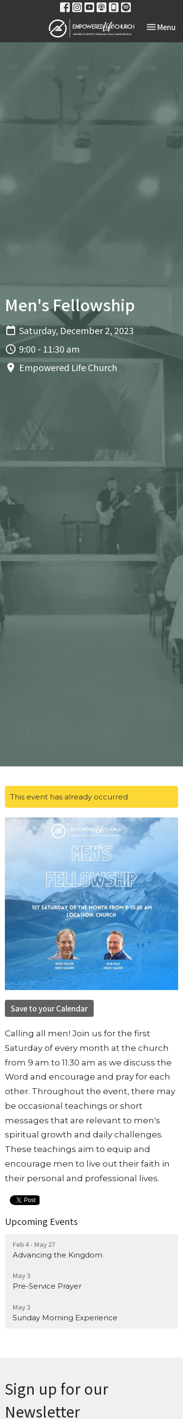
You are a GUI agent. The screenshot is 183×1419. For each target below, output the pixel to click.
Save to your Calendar (49, 1008)
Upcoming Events (41, 1221)
